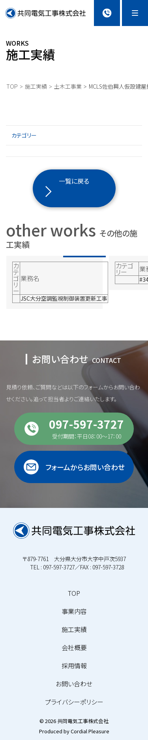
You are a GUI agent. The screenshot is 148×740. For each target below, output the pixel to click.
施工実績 (36, 86)
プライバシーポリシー (74, 702)
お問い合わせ (74, 683)
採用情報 (74, 665)
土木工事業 (68, 86)
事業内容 (74, 611)
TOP (12, 86)
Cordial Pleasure (90, 731)
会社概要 (74, 647)
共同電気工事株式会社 (83, 721)
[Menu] (135, 13)
